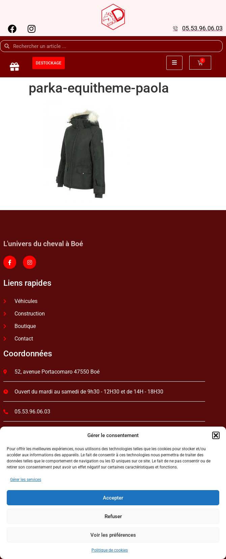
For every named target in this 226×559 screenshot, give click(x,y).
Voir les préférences (113, 535)
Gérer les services (25, 479)
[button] (216, 435)
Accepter (113, 498)
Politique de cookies (109, 550)
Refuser (113, 516)
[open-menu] (174, 63)
